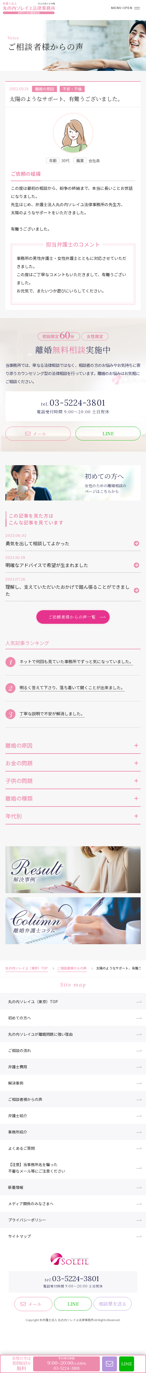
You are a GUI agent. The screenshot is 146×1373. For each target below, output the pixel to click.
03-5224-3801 (75, 1278)
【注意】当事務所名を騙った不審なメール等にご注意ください (36, 1168)
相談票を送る (112, 1303)
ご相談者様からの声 (72, 968)
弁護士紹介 (17, 1115)
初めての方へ (19, 1018)
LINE (108, 433)
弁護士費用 (17, 1066)
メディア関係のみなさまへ (30, 1203)
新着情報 (15, 1187)
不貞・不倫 (72, 89)
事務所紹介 (17, 1132)
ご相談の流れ (19, 1050)
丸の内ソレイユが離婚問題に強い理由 (40, 1034)
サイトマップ (19, 1236)
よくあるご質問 (21, 1148)
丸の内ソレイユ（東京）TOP (26, 968)
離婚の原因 (44, 89)
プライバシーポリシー (27, 1220)
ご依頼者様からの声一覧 (72, 617)
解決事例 (15, 1083)
